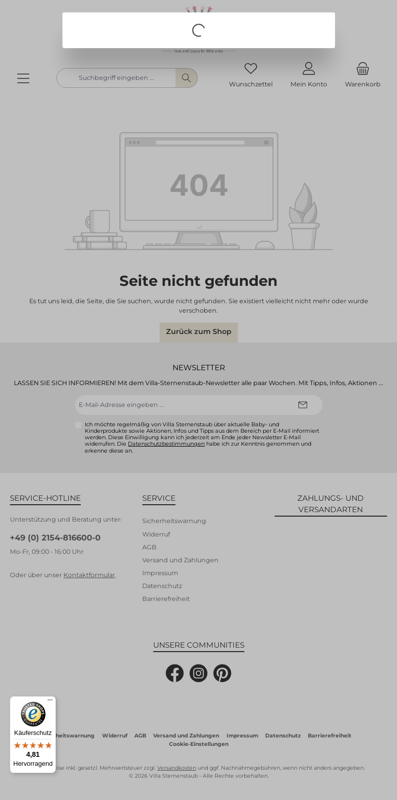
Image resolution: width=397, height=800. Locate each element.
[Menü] (50, 702)
